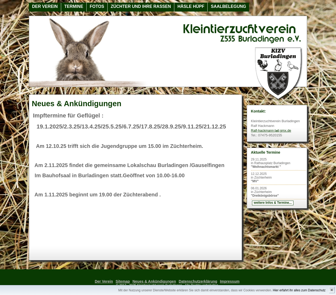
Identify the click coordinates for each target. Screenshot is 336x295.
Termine (73, 6)
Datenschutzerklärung (198, 281)
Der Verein (45, 6)
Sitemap (123, 281)
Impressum (230, 281)
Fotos (97, 6)
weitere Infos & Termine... (273, 203)
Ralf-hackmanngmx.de (271, 130)
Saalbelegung (228, 6)
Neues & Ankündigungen (154, 281)
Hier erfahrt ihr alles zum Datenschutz (299, 290)
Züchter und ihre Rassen (141, 6)
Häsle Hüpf (190, 6)
